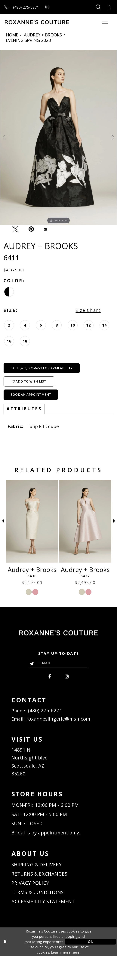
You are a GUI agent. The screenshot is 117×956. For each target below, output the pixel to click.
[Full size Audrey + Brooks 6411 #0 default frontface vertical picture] (58, 137)
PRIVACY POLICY (30, 883)
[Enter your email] (58, 663)
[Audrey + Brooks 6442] (32, 521)
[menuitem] (49, 676)
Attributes (24, 409)
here (75, 952)
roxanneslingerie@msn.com (58, 718)
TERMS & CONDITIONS (37, 892)
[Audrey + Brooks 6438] (85, 521)
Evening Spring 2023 (28, 40)
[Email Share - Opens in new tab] (45, 229)
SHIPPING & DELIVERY (36, 864)
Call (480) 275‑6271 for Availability (42, 368)
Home (12, 35)
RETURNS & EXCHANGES (39, 874)
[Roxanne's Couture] (37, 22)
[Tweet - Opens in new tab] (15, 229)
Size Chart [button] (87, 310)
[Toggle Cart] (109, 7)
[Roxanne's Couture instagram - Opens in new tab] (47, 7)
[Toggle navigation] (104, 21)
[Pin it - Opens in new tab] (31, 229)
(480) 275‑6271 (45, 710)
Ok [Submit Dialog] (90, 941)
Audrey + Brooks (43, 35)
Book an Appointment (31, 394)
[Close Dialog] (26, 942)
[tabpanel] (58, 137)
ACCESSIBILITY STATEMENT (43, 901)
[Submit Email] (33, 664)
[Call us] (22, 7)
